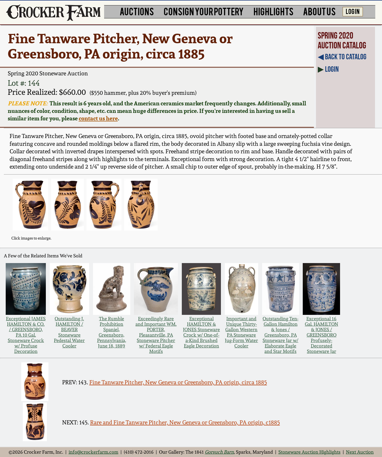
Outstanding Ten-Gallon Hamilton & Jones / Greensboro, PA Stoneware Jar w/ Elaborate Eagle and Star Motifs (280, 335)
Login (332, 69)
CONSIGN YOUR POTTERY (204, 11)
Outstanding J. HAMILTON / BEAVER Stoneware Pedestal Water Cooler (69, 332)
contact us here (98, 118)
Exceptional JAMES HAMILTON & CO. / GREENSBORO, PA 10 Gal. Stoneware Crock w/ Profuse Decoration (26, 335)
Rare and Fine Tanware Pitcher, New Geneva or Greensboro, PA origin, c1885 (185, 422)
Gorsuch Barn (219, 452)
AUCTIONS (137, 11)
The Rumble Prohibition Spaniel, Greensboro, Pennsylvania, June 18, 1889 (111, 332)
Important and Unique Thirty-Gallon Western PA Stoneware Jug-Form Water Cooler (241, 332)
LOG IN (352, 11)
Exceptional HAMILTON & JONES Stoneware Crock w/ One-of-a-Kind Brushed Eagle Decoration (201, 332)
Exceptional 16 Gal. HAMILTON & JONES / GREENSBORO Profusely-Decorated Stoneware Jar (321, 335)
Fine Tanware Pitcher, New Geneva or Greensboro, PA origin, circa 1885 (178, 382)
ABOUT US (319, 11)
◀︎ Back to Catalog (342, 57)
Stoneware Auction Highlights (309, 452)
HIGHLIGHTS (273, 11)
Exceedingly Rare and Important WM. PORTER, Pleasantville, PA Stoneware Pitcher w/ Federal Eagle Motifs (156, 335)
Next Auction (360, 452)
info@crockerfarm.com (93, 452)
